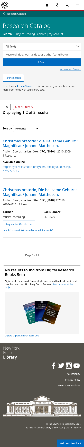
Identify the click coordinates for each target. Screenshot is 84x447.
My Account (56, 34)
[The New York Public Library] (4, 5)
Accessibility (73, 373)
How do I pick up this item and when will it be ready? (28, 230)
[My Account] (47, 5)
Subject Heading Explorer (30, 34)
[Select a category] (42, 46)
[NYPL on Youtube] (76, 366)
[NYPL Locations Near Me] (57, 5)
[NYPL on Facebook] (54, 366)
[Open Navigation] (77, 5)
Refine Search (13, 77)
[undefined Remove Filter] (7, 107)
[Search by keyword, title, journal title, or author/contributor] (42, 54)
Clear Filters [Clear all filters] (24, 107)
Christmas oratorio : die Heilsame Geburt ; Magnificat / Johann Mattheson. (40, 143)
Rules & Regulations (69, 385)
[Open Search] (67, 5)
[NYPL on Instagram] (69, 366)
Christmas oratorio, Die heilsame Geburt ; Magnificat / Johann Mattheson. (40, 192)
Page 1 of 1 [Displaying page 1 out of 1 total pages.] (32, 255)
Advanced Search (70, 69)
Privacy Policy (72, 379)
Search (7, 34)
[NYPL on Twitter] (61, 366)
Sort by (7, 128)
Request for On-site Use (19, 224)
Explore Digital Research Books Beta (42, 314)
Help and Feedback (70, 443)
